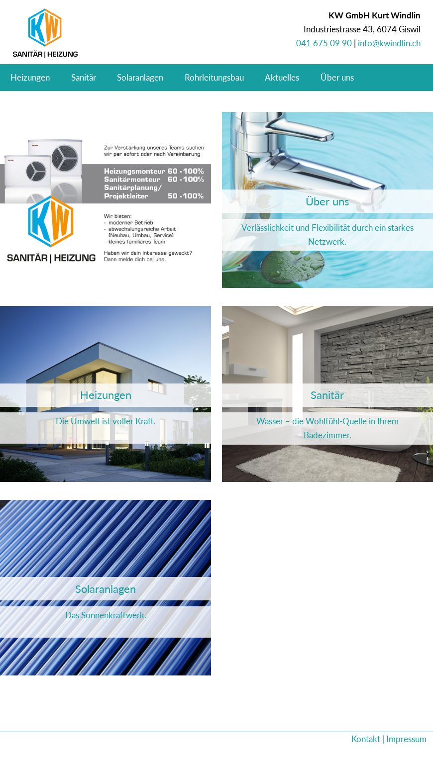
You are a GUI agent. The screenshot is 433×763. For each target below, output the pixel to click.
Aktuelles (282, 77)
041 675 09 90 (324, 43)
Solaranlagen (140, 77)
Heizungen (30, 77)
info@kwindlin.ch (389, 43)
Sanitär (83, 77)
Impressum (406, 739)
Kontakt (365, 739)
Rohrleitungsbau (214, 77)
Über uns (337, 77)
